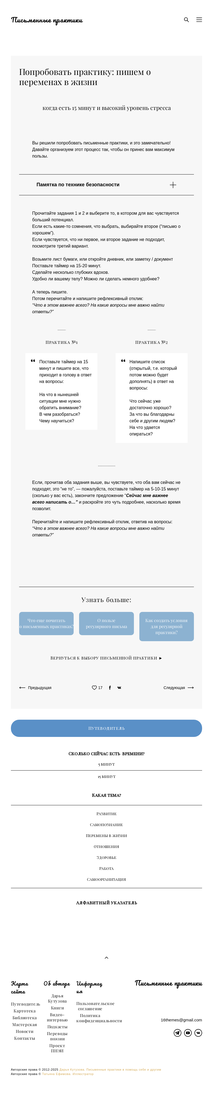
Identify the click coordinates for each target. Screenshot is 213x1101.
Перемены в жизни (106, 835)
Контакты (24, 1038)
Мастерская (24, 1024)
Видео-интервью (57, 1017)
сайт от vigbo (106, 1088)
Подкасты (57, 1026)
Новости (24, 1031)
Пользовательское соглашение (95, 1006)
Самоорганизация (106, 879)
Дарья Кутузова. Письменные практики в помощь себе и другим (110, 1069)
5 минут (106, 764)
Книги (57, 1007)
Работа (106, 868)
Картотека (25, 1010)
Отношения (106, 846)
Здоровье (106, 857)
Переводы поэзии (57, 1036)
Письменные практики (46, 19)
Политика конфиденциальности (99, 1018)
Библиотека (25, 1017)
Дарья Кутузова (57, 998)
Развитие (107, 813)
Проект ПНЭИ (57, 1048)
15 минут (107, 776)
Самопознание (106, 824)
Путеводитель (25, 1004)
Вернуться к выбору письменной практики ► (106, 658)
